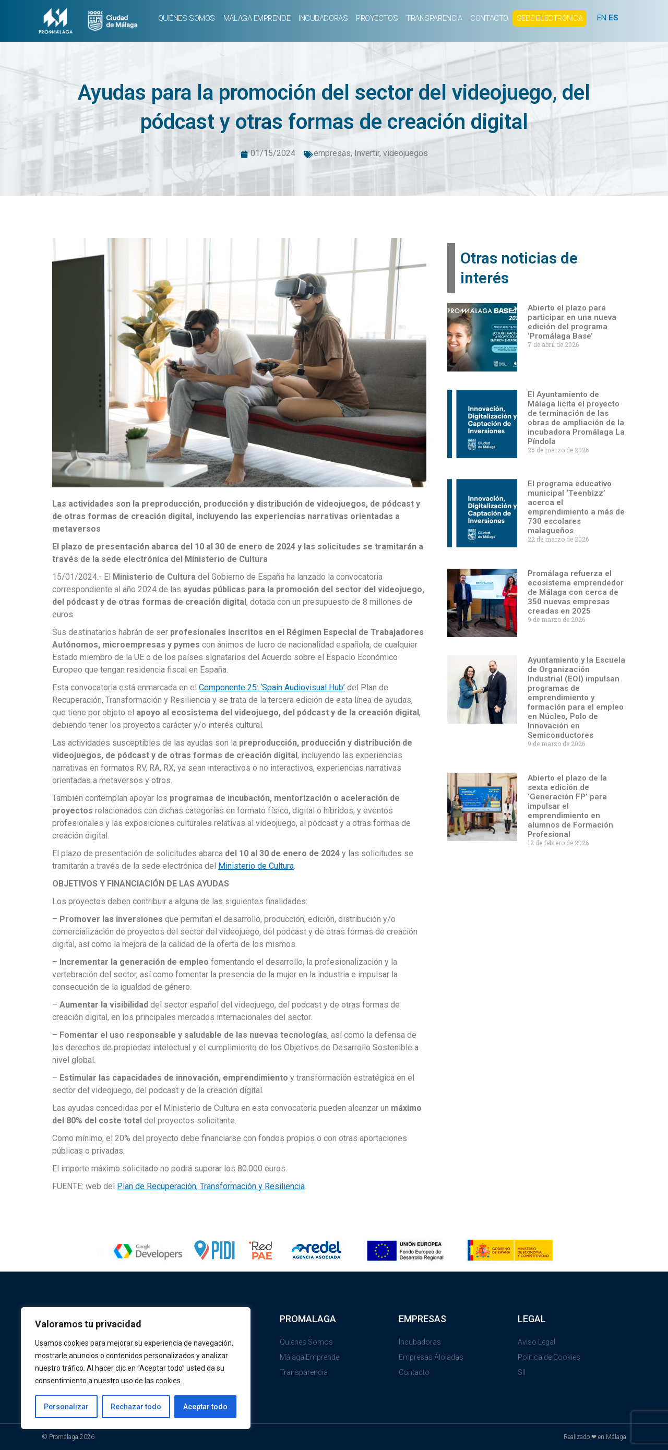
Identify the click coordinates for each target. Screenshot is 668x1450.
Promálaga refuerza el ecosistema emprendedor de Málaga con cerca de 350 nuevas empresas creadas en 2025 (576, 592)
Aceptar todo (205, 1407)
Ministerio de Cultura (256, 866)
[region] (135, 1368)
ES (613, 17)
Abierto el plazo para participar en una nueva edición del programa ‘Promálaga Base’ (572, 322)
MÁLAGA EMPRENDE (256, 18)
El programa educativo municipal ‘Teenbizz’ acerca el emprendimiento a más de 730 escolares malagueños (576, 507)
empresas (332, 153)
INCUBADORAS (323, 18)
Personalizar (66, 1407)
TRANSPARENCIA (434, 18)
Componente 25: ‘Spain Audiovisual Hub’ (272, 687)
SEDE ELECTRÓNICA (550, 18)
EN (601, 17)
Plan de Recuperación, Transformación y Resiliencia (211, 1186)
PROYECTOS (377, 18)
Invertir (366, 153)
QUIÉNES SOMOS (186, 18)
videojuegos (405, 153)
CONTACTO (489, 18)
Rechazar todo (136, 1407)
